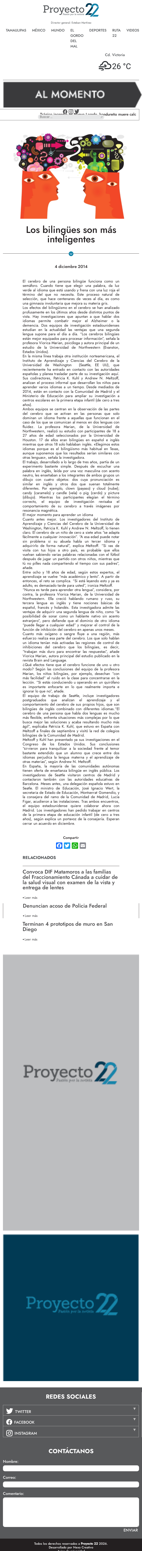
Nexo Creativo (83, 1547)
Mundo (58, 30)
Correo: (9, 1477)
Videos (132, 30)
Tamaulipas (16, 30)
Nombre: (10, 1461)
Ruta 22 (116, 33)
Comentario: (13, 1494)
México (38, 30)
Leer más (31, 897)
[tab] (71, 1410)
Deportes (97, 30)
